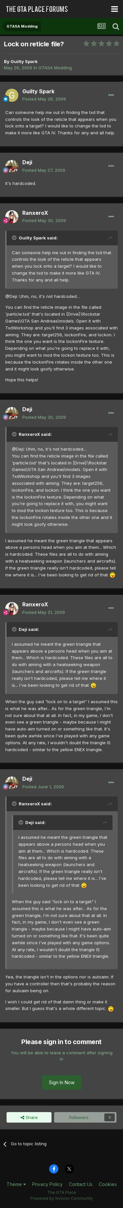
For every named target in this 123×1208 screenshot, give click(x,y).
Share (29, 1117)
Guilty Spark (24, 61)
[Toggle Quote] (15, 237)
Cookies (108, 1184)
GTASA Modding (55, 67)
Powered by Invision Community (62, 1198)
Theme (16, 1184)
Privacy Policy (47, 1184)
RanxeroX (35, 213)
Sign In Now (61, 1082)
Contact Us (80, 1184)
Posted (44, 98)
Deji (27, 162)
